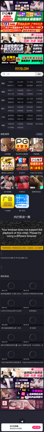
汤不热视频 (39, 124)
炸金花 (20, 85)
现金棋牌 (30, 85)
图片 (3, 108)
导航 (3, 125)
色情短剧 (20, 127)
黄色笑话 (30, 119)
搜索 (39, 74)
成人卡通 (30, 99)
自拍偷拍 (20, 90)
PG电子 (10, 82)
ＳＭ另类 (39, 94)
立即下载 (36, 427)
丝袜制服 (20, 94)
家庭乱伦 (20, 115)
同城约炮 (11, 124)
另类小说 (20, 119)
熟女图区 (30, 111)
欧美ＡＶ (30, 90)
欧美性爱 (39, 99)
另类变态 (39, 102)
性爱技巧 (39, 119)
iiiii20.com (22, 69)
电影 (3, 100)
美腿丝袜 (11, 111)
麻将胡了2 (10, 85)
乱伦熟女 (30, 102)
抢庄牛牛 (39, 85)
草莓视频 (30, 124)
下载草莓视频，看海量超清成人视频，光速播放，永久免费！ (22, 248)
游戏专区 (39, 82)
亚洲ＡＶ (11, 90)
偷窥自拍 (11, 107)
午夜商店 (20, 124)
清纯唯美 (20, 111)
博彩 (3, 83)
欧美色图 (30, 107)
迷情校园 (11, 119)
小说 (3, 117)
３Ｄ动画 (39, 90)
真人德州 (20, 82)
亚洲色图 (20, 107)
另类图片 (39, 111)
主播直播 (30, 94)
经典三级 (20, 102)
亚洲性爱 (11, 99)
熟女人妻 (11, 94)
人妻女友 (30, 115)
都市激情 (11, 115)
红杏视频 (11, 127)
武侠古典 (39, 115)
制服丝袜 (11, 102)
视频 (3, 92)
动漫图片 (39, 107)
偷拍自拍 (20, 99)
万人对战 (30, 82)
